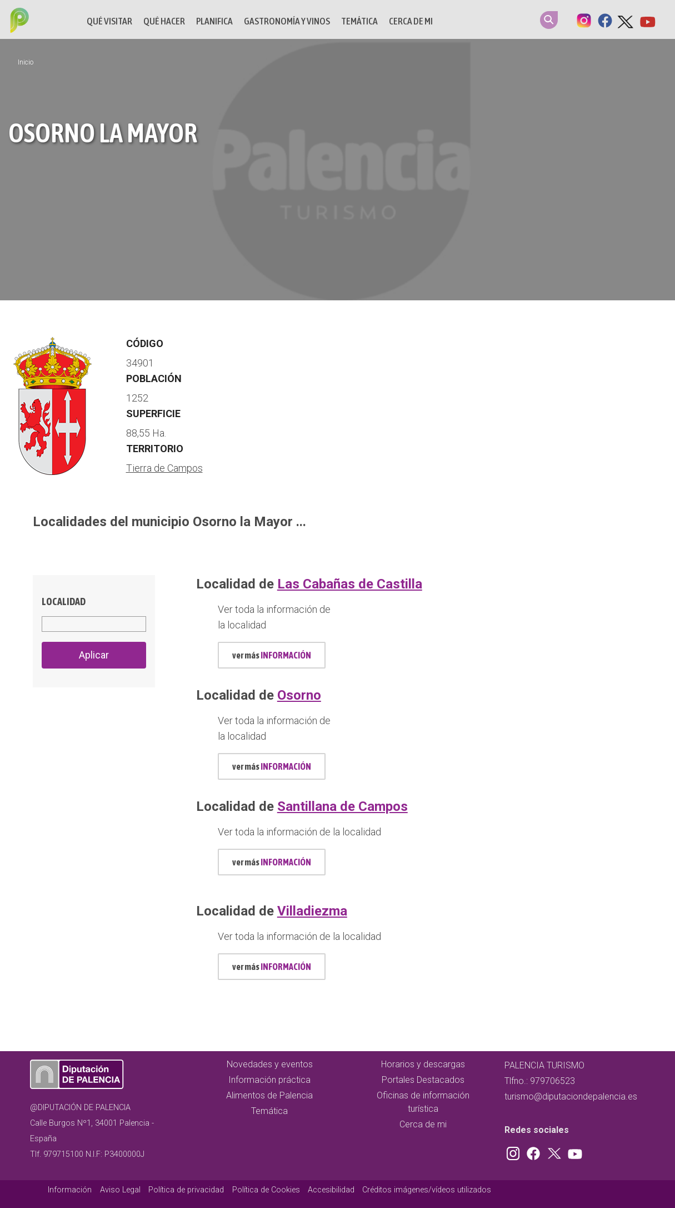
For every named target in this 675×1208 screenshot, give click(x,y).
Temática (359, 21)
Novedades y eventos (270, 1064)
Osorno (299, 695)
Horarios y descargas (423, 1064)
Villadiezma (312, 911)
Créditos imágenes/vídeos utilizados (426, 1190)
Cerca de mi (411, 21)
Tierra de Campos (164, 468)
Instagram (583, 19)
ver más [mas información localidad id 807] (271, 967)
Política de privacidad (186, 1190)
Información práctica (269, 1080)
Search (549, 20)
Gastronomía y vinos (287, 21)
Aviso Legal (120, 1190)
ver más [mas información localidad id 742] (271, 862)
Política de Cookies (266, 1190)
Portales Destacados (423, 1080)
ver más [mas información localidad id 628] (271, 766)
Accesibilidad (331, 1190)
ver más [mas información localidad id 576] (271, 655)
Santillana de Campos (342, 806)
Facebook (605, 19)
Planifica (214, 21)
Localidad (64, 601)
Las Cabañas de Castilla (349, 584)
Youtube (647, 19)
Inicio (25, 62)
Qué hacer (164, 21)
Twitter (626, 19)
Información (70, 1190)
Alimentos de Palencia (269, 1095)
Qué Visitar (109, 21)
